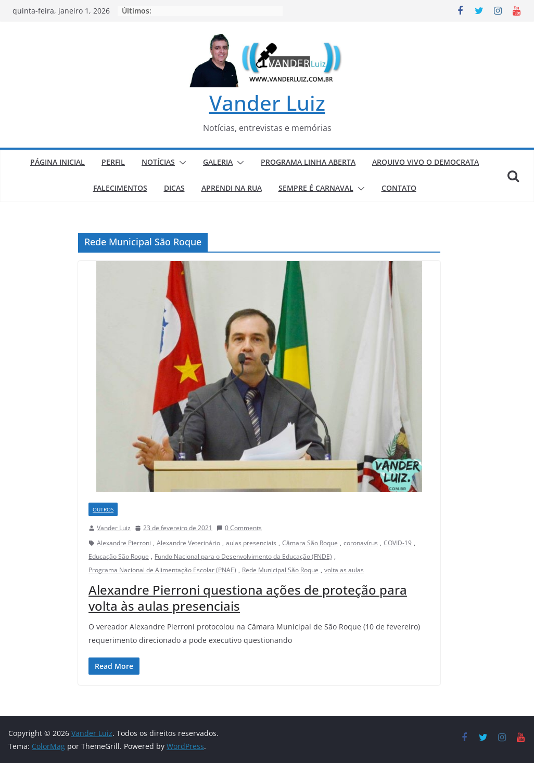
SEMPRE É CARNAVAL (315, 188)
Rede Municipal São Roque (280, 569)
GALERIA (218, 162)
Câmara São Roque (310, 542)
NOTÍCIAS (158, 162)
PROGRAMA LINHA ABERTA (308, 162)
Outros (103, 509)
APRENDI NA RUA (231, 188)
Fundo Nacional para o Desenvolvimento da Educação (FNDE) (243, 556)
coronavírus (361, 542)
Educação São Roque (118, 556)
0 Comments (239, 527)
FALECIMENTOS (120, 188)
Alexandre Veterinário (188, 542)
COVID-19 (398, 542)
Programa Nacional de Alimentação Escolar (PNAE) (162, 569)
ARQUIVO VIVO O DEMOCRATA (425, 162)
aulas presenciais (251, 542)
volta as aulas (344, 569)
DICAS (174, 188)
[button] (180, 162)
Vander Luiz (267, 102)
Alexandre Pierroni (124, 542)
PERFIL (113, 162)
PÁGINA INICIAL (57, 162)
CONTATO (399, 188)
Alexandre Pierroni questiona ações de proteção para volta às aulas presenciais (247, 597)
